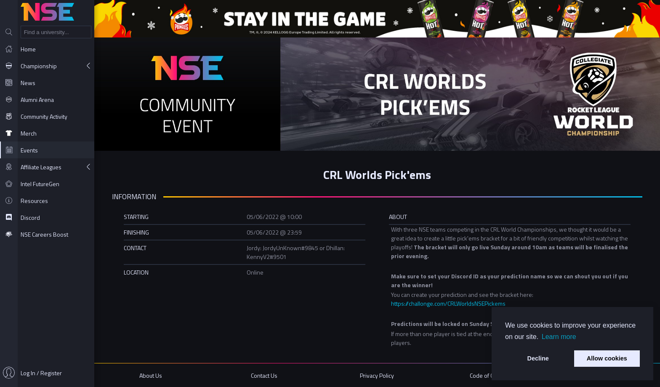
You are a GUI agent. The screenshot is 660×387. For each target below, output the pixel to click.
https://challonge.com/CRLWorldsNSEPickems (448, 303)
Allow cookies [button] (607, 358)
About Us (150, 375)
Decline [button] (538, 358)
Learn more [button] (559, 336)
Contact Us (264, 375)
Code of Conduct (490, 375)
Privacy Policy (377, 375)
